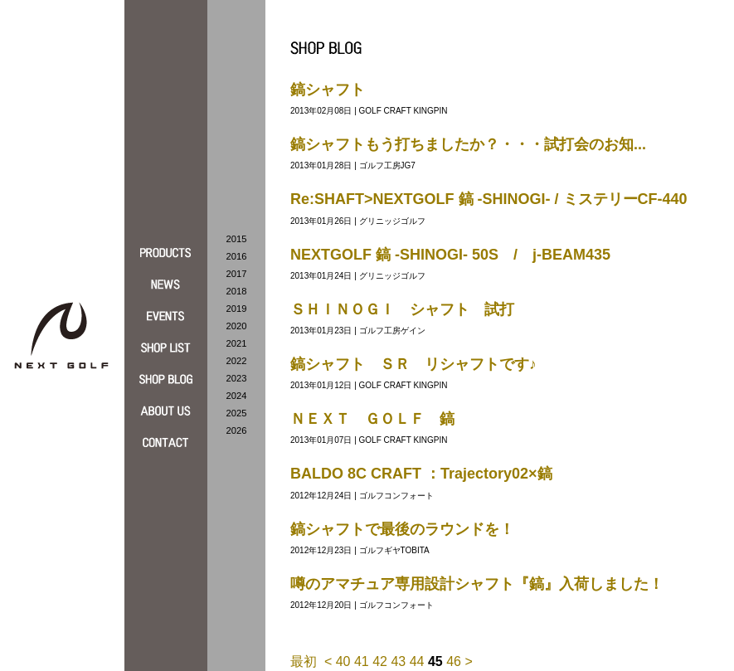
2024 (236, 396)
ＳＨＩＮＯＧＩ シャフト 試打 (402, 309)
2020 (236, 326)
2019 (236, 309)
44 (417, 661)
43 (398, 661)
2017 (236, 274)
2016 (236, 256)
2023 (236, 378)
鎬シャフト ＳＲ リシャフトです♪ (413, 364)
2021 (236, 343)
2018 (236, 291)
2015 (236, 239)
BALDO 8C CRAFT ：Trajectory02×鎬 (421, 473)
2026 (236, 430)
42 (379, 661)
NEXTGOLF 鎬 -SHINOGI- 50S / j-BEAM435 (450, 254)
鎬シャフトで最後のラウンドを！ (402, 529)
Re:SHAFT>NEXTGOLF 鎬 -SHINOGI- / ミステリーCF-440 (489, 199)
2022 (236, 361)
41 (361, 661)
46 (453, 661)
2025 (236, 413)
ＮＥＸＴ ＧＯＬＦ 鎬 (372, 419)
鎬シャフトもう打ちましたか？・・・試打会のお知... (468, 144)
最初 (303, 661)
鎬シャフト (327, 89)
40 (343, 661)
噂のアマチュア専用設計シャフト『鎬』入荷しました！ (477, 584)
